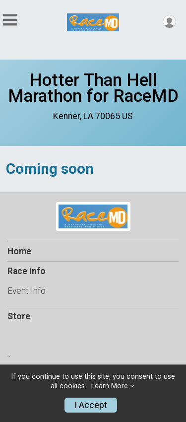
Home (19, 251)
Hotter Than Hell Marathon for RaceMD (93, 88)
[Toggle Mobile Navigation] (10, 20)
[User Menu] (169, 21)
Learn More (109, 386)
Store (18, 316)
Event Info (26, 291)
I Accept (90, 405)
